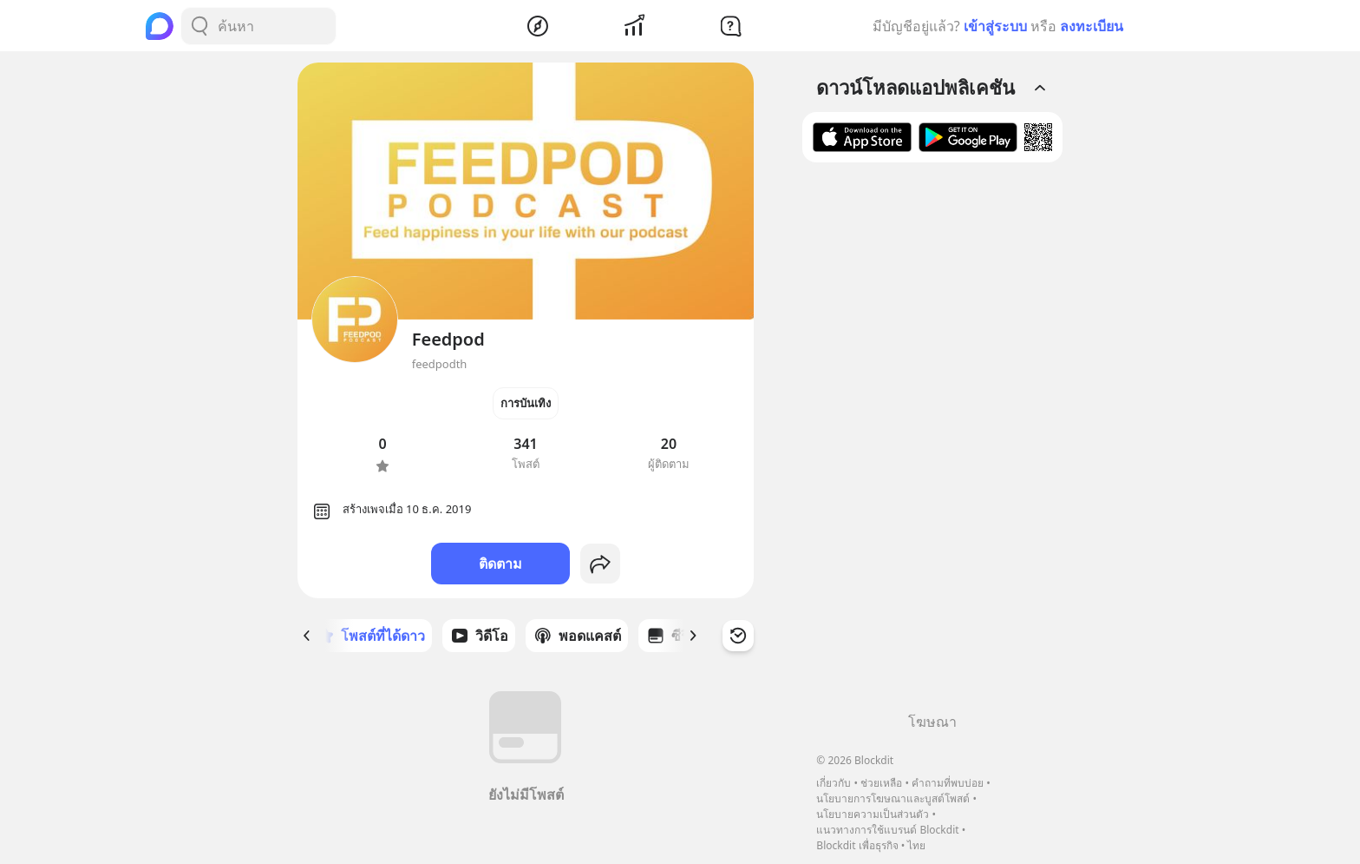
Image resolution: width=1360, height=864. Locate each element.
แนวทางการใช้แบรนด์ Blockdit (887, 829)
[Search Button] (199, 26)
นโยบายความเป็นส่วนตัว (872, 814)
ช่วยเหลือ (881, 782)
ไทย (916, 845)
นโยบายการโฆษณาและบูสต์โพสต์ (893, 798)
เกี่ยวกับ (833, 782)
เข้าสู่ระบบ (995, 26)
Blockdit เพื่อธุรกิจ (857, 845)
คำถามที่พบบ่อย (948, 782)
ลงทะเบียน (1091, 26)
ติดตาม (500, 563)
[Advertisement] (932, 443)
